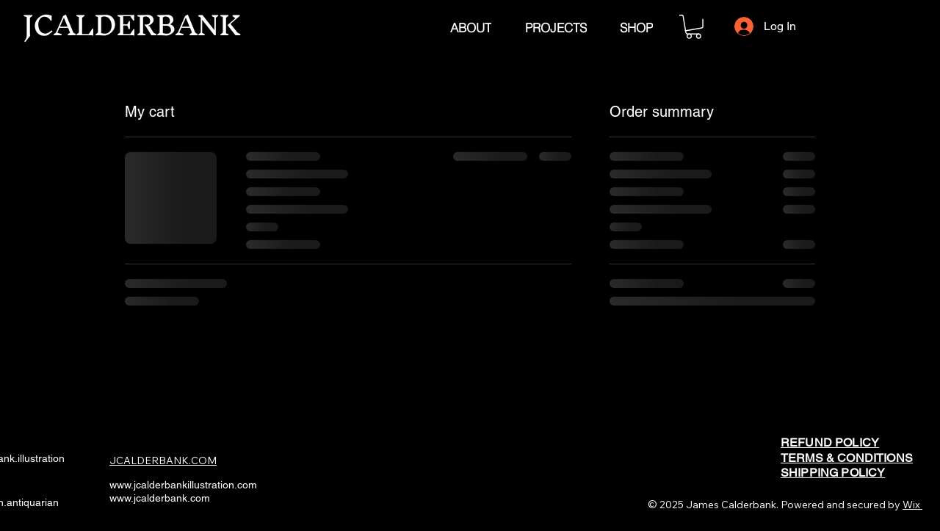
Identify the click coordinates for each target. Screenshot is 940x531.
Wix (911, 504)
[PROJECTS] (556, 27)
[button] (693, 27)
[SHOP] (636, 27)
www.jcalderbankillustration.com (183, 485)
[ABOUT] (470, 27)
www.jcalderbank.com (159, 498)
